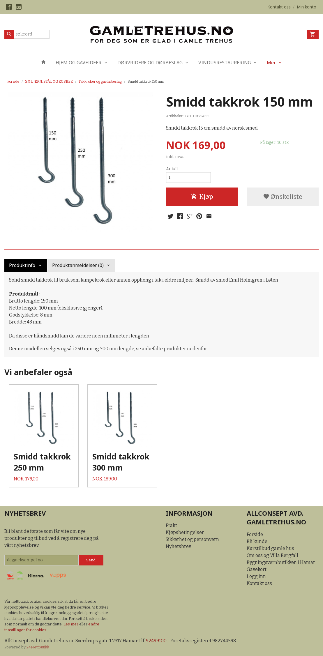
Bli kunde (257, 541)
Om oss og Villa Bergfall (272, 555)
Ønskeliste (282, 197)
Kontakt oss (259, 583)
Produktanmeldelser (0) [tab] (78, 265)
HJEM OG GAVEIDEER (78, 62)
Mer (271, 62)
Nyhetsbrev (178, 546)
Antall (172, 169)
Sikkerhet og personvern (192, 539)
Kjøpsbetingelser (185, 532)
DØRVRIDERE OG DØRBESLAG (150, 62)
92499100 (156, 640)
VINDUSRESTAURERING (224, 62)
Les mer (71, 624)
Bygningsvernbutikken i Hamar (281, 562)
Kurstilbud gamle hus (270, 548)
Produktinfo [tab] (22, 265)
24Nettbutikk (38, 647)
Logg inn (256, 576)
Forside (13, 81)
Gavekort (256, 569)
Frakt (171, 525)
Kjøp (201, 197)
